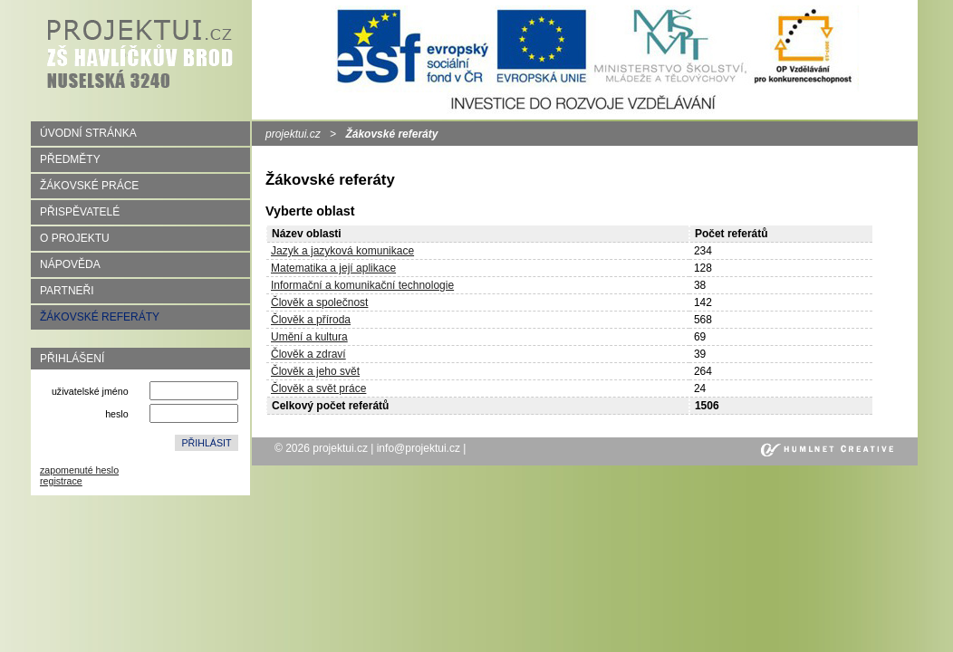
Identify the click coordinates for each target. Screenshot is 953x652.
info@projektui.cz (418, 448)
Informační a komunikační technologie (362, 285)
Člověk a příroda (311, 319)
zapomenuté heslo (79, 470)
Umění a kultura (309, 337)
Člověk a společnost (319, 302)
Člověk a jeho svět (315, 371)
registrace (61, 480)
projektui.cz (293, 134)
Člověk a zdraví (308, 354)
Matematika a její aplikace (333, 268)
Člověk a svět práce (318, 388)
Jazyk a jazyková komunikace (342, 250)
